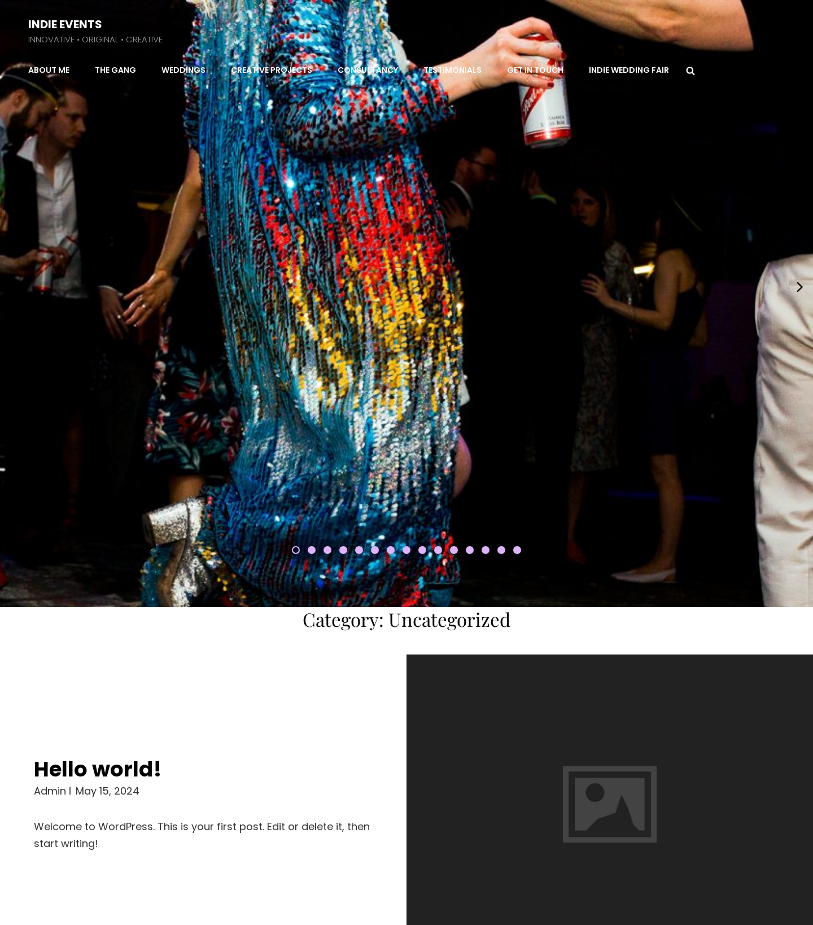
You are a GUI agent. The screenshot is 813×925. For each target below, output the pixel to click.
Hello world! (97, 598)
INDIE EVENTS (65, 24)
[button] (296, 396)
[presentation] (13, 209)
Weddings (183, 70)
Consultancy (368, 70)
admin (50, 620)
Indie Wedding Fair (629, 70)
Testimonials (452, 70)
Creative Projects (271, 70)
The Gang (115, 70)
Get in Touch (535, 70)
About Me (48, 70)
